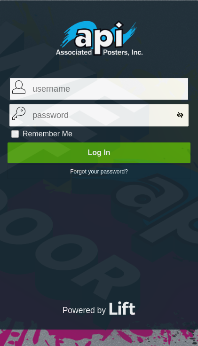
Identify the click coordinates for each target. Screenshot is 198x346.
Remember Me (47, 134)
